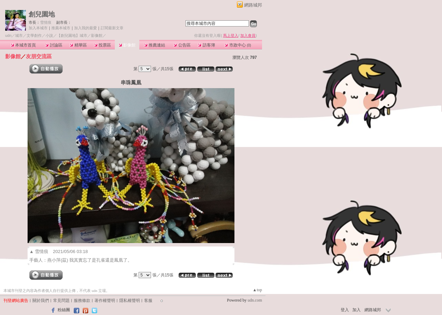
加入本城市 (38, 28)
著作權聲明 (104, 300)
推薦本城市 (60, 28)
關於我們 (40, 300)
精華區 (78, 45)
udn (8, 35)
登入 (345, 309)
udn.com (255, 300)
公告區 (181, 45)
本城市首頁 (23, 45)
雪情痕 (45, 22)
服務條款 (82, 300)
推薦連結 (154, 45)
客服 (148, 300)
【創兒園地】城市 (72, 35)
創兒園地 (42, 14)
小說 (49, 35)
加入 (356, 309)
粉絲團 (64, 309)
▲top (257, 289)
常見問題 (61, 300)
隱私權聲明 (129, 300)
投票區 (102, 45)
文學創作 (34, 35)
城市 (19, 35)
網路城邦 (253, 5)
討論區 (53, 45)
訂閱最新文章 (112, 28)
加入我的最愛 (85, 28)
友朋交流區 (39, 56)
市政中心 (237, 45)
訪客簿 (206, 45)
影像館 (127, 45)
